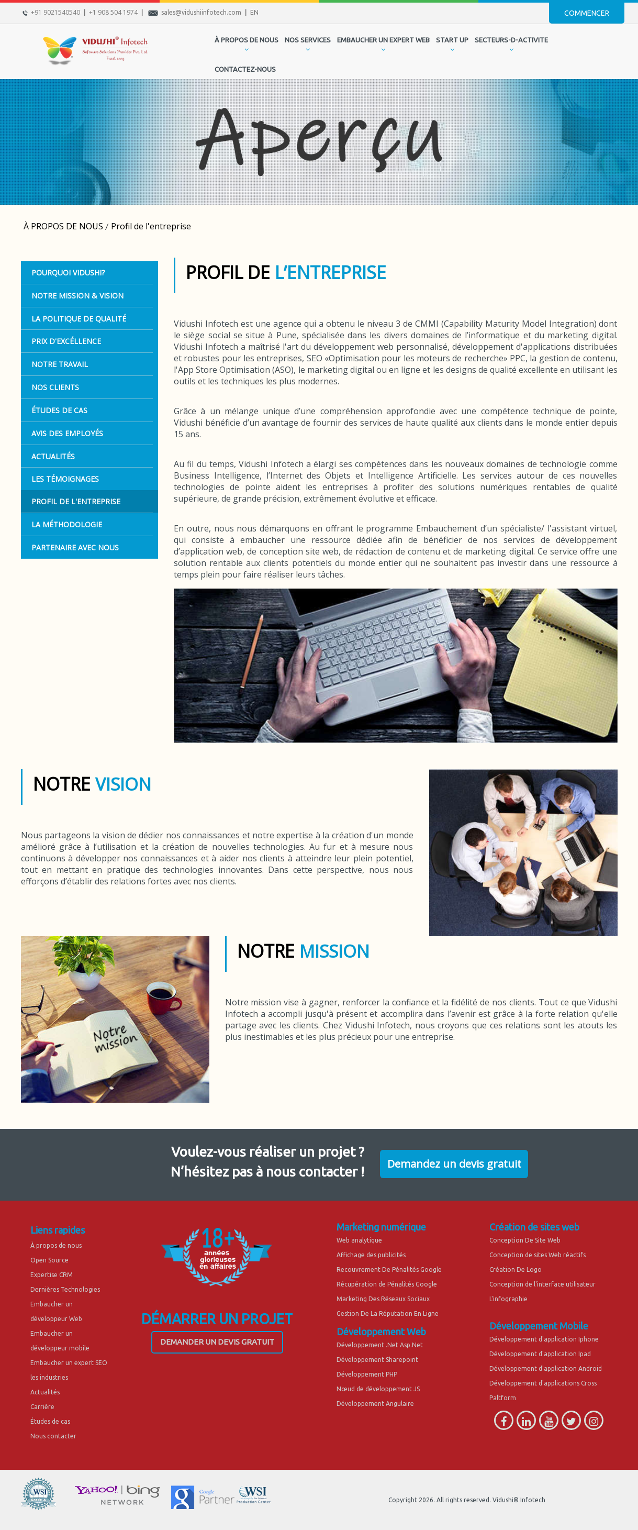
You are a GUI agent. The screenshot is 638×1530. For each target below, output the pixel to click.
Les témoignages (65, 479)
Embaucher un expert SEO (68, 1362)
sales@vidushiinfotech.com (201, 12)
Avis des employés (67, 433)
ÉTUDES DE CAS (59, 410)
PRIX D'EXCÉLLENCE (66, 341)
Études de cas (50, 1421)
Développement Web (381, 1331)
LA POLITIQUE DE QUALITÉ (78, 319)
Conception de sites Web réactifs (537, 1254)
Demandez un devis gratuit (454, 1164)
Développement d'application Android (545, 1368)
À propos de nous (56, 1245)
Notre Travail (59, 364)
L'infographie (508, 1298)
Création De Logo (515, 1269)
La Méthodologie (66, 524)
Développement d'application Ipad (540, 1353)
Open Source (49, 1260)
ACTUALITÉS (53, 456)
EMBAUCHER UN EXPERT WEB (383, 39)
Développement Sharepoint (377, 1359)
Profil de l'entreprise (75, 501)
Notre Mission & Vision (77, 296)
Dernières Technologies (65, 1289)
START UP (452, 39)
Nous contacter (53, 1436)
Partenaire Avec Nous (75, 547)
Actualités (45, 1392)
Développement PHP (367, 1374)
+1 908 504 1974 (113, 12)
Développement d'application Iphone (544, 1339)
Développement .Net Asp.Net (380, 1344)
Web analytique (359, 1240)
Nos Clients (55, 387)
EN (254, 12)
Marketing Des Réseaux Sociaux (383, 1298)
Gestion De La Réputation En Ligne (388, 1313)
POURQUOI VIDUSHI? (68, 273)
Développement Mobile (538, 1326)
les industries (49, 1377)
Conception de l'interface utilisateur (542, 1284)
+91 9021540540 (55, 12)
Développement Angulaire (375, 1403)
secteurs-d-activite (511, 39)
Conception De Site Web (525, 1240)
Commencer (586, 13)
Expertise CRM (51, 1274)
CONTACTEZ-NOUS (245, 69)
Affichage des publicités (371, 1254)
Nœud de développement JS (378, 1388)
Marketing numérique (381, 1227)
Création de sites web (534, 1227)
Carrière (42, 1406)
